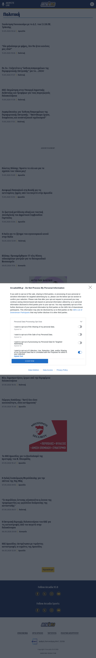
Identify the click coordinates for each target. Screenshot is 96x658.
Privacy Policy (62, 370)
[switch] (80, 326)
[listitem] (48, 321)
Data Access (48, 370)
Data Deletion (33, 370)
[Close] (91, 288)
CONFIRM (30, 361)
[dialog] (48, 329)
